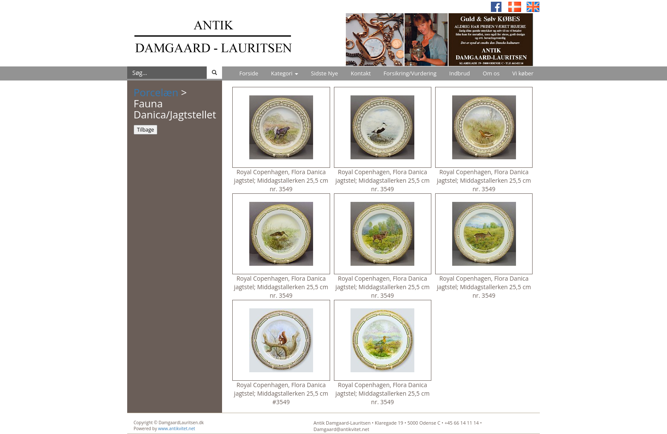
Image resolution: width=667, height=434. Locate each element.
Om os (491, 73)
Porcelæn (156, 92)
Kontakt (361, 73)
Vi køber (522, 73)
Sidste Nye (324, 73)
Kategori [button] (284, 73)
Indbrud (459, 73)
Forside (248, 73)
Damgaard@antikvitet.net (341, 429)
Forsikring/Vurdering (410, 73)
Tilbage (145, 129)
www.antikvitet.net (176, 428)
